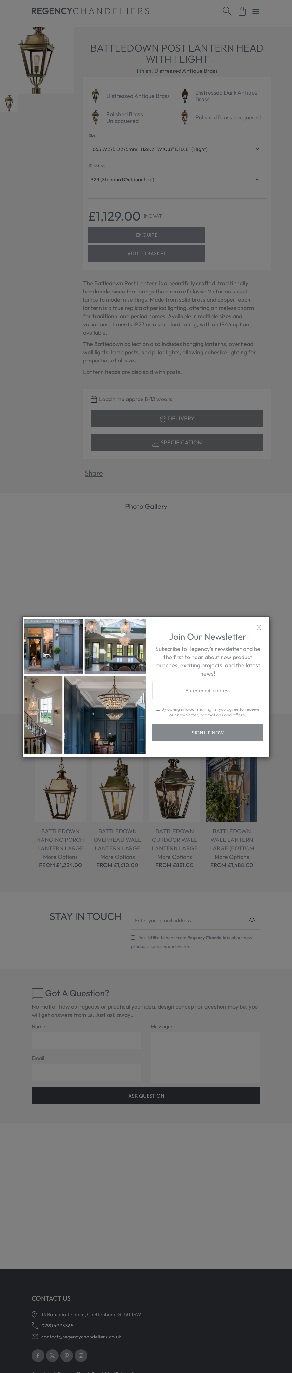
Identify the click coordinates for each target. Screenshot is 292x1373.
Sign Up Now (208, 732)
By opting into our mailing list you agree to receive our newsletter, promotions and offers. (208, 712)
